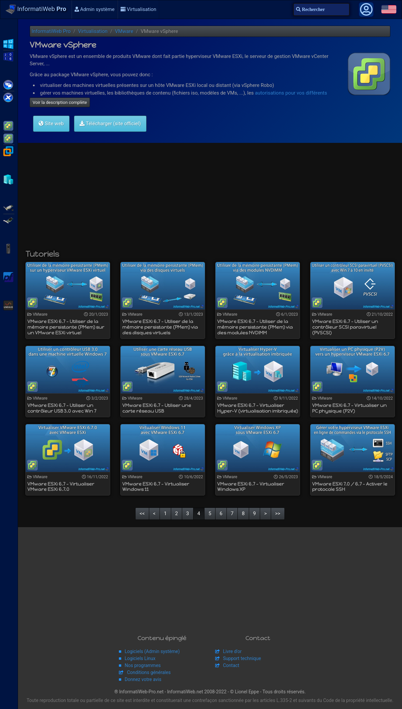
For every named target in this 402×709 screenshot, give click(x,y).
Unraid (8, 304)
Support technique (242, 658)
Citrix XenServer (8, 97)
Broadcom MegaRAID (8, 219)
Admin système (95, 9)
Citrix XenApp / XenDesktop (8, 84)
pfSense (8, 276)
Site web (51, 124)
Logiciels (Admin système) (152, 651)
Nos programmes (143, 665)
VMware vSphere (8, 138)
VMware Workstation (8, 150)
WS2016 (8, 56)
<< (142, 514)
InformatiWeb (36, 9)
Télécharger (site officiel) (110, 124)
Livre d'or (232, 651)
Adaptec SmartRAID (8, 207)
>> (277, 514)
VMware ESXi (8, 125)
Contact (231, 665)
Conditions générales (149, 672)
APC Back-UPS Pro (8, 248)
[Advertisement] (210, 199)
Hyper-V (8, 179)
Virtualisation (138, 9)
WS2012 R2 (8, 43)
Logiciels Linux (140, 658)
